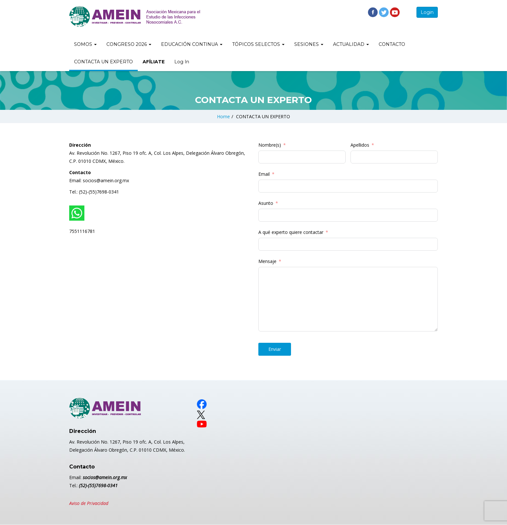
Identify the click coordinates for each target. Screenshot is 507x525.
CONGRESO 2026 (128, 44)
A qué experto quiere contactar (290, 232)
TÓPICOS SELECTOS (258, 44)
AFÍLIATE (154, 62)
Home (223, 116)
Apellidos (360, 145)
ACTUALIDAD (351, 44)
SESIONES (308, 44)
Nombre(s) (269, 145)
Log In (181, 62)
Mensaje (267, 261)
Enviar (274, 349)
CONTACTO (392, 44)
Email (264, 174)
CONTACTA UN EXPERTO (103, 62)
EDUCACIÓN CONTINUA (191, 44)
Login (427, 12)
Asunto (265, 203)
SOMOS (85, 44)
